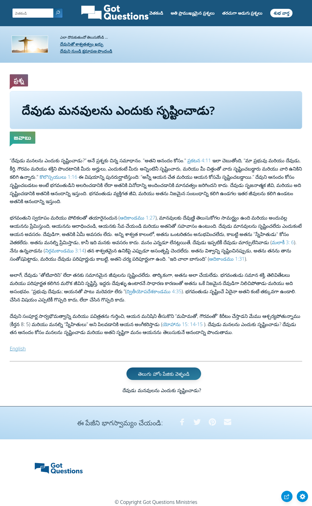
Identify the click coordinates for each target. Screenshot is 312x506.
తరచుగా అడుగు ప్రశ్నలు (242, 13)
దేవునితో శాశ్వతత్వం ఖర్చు (81, 44)
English (18, 348)
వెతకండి (156, 13)
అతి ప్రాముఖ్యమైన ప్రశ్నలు (192, 13)
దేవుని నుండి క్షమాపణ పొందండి (86, 51)
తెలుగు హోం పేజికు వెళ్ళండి (163, 374)
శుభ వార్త (281, 13)
